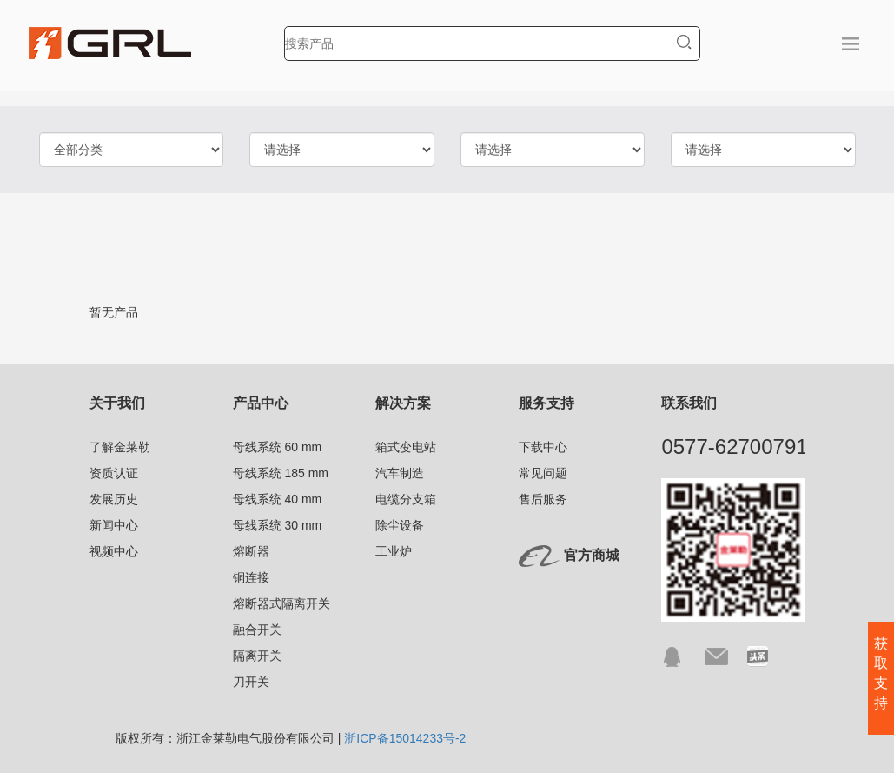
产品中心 (260, 403)
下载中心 (543, 447)
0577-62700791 (734, 446)
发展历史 (113, 499)
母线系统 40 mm (277, 499)
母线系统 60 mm (277, 447)
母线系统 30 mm (277, 525)
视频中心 (113, 551)
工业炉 (393, 551)
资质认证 (113, 473)
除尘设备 (399, 525)
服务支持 (546, 403)
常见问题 (543, 473)
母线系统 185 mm (280, 473)
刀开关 (251, 682)
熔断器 (251, 551)
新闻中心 (113, 525)
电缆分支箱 (405, 499)
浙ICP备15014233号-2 (405, 738)
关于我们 (117, 403)
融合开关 (257, 629)
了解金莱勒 (119, 447)
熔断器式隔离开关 (281, 603)
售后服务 (543, 499)
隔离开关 (257, 656)
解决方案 (403, 403)
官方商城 (591, 555)
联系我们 (689, 403)
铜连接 (251, 577)
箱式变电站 (405, 447)
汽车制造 (399, 473)
